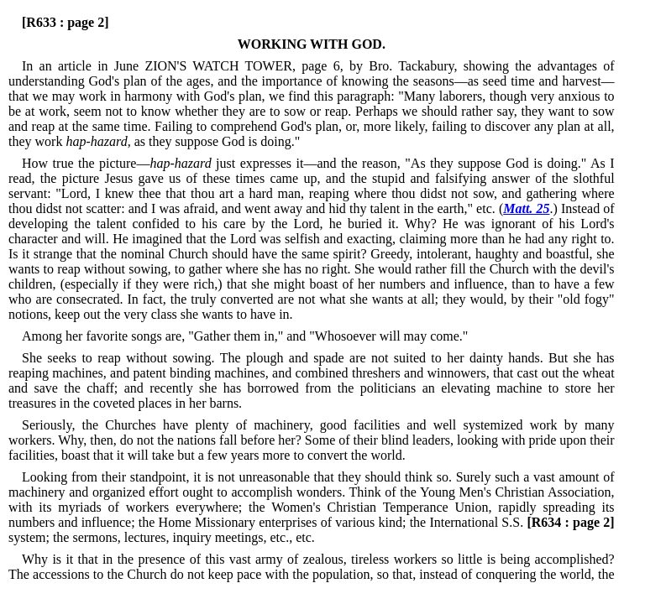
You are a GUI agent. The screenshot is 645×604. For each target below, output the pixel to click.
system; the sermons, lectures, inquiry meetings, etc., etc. (311, 529)
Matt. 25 (526, 208)
